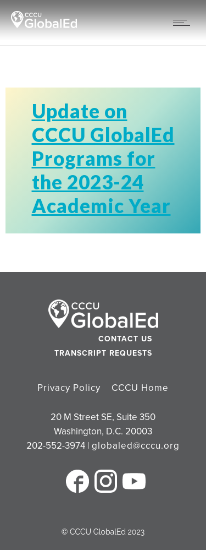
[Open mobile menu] (184, 23)
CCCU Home (140, 388)
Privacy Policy (69, 388)
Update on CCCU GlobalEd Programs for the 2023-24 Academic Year (103, 158)
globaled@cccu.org (136, 445)
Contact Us (125, 339)
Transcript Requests (103, 353)
